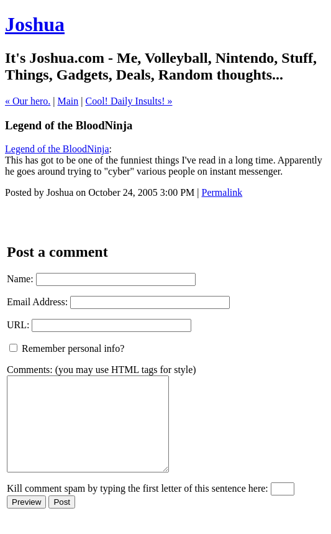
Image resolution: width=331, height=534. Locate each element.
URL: (18, 325)
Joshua (35, 24)
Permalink (222, 192)
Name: (20, 279)
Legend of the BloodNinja (57, 149)
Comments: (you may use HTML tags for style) (101, 369)
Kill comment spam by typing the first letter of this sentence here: (137, 507)
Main (68, 101)
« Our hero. (27, 101)
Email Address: (37, 302)
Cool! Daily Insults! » (129, 101)
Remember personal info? (66, 348)
